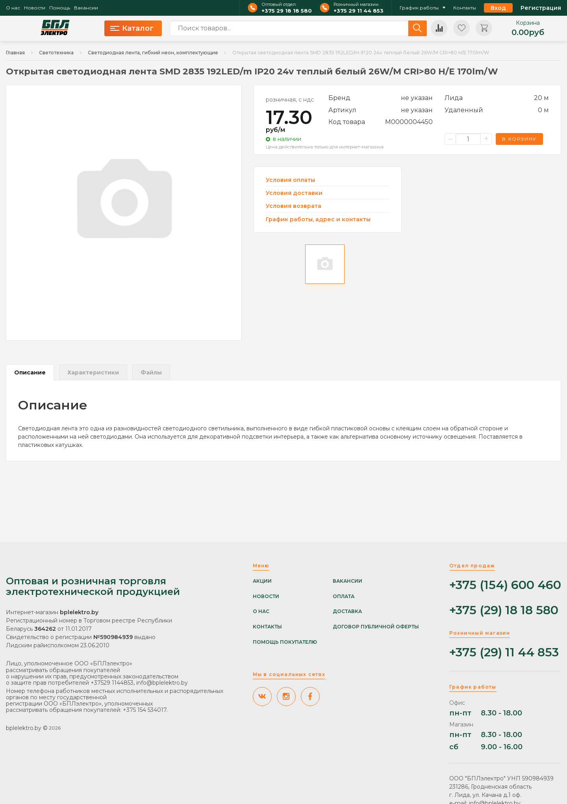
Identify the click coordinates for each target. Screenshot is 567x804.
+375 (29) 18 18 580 (503, 610)
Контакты (464, 8)
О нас (13, 8)
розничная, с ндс (290, 99)
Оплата (343, 596)
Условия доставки (294, 193)
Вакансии (86, 8)
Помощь (59, 8)
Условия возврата (293, 206)
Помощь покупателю (285, 642)
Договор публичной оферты (376, 627)
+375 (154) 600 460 (505, 585)
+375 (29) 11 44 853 (504, 653)
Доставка (347, 611)
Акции (262, 581)
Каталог (132, 28)
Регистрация (541, 8)
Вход (498, 7)
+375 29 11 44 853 (359, 11)
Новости (34, 8)
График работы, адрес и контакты (318, 219)
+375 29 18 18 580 (286, 11)
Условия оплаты (290, 180)
